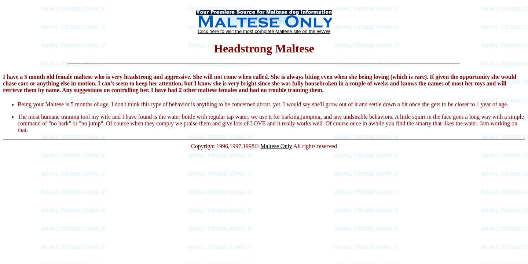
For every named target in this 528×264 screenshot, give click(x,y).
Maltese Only (276, 146)
